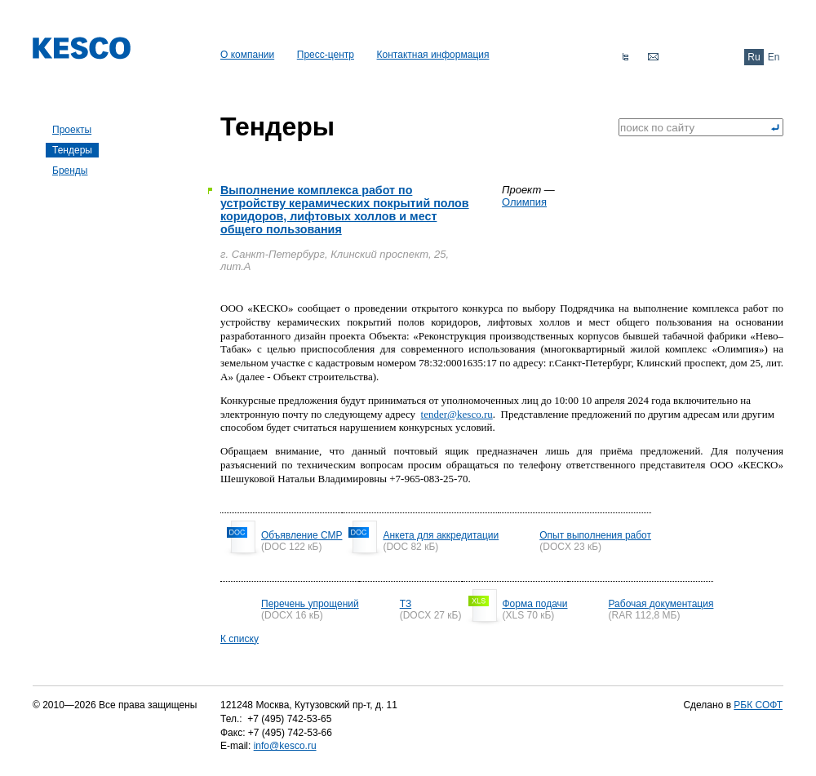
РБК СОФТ (758, 705)
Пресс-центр (325, 54)
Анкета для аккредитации (441, 535)
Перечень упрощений (310, 604)
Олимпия (524, 202)
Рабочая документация (661, 604)
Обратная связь (653, 57)
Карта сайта (625, 57)
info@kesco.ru (285, 746)
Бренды (69, 170)
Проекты (71, 129)
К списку (239, 639)
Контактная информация (433, 54)
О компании (247, 54)
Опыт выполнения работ (595, 535)
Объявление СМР (301, 535)
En (774, 57)
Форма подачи (535, 604)
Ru (753, 57)
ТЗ (405, 604)
